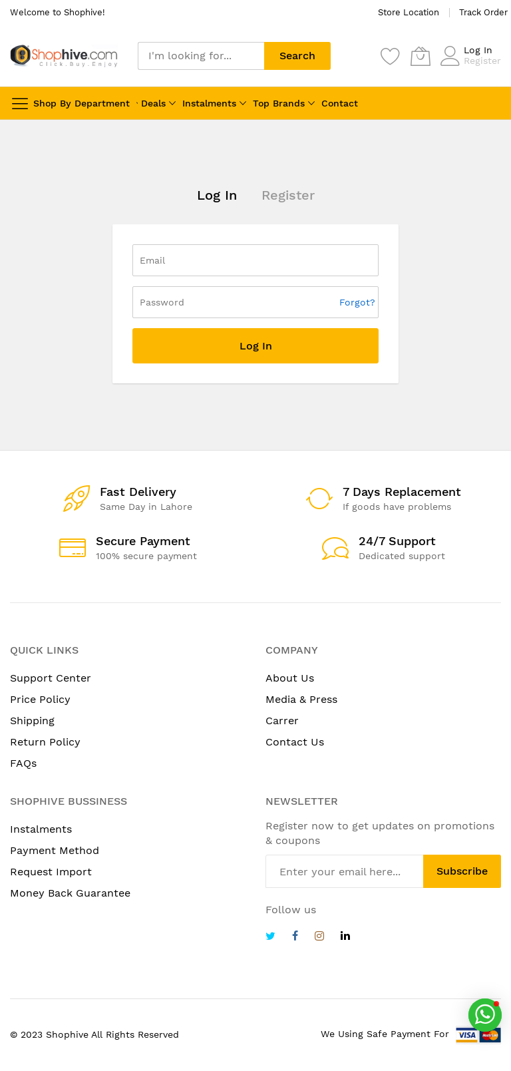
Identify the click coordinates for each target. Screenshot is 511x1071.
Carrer (282, 720)
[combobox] (201, 56)
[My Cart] (420, 56)
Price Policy (40, 699)
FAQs (23, 763)
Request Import (51, 871)
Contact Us (294, 742)
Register (482, 60)
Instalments (209, 103)
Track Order (483, 12)
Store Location (408, 12)
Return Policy (45, 742)
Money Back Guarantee (70, 893)
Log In (478, 50)
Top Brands (279, 103)
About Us (289, 678)
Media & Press (301, 699)
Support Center (50, 678)
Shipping (32, 720)
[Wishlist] (391, 56)
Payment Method (54, 850)
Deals (153, 103)
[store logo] (64, 56)
